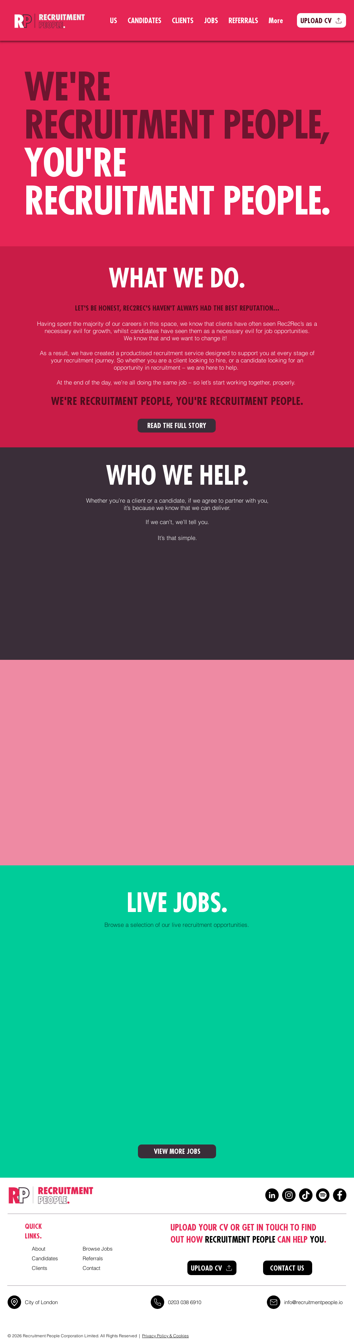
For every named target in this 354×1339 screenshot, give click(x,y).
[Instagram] (289, 1195)
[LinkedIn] (272, 1195)
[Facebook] (339, 1195)
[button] (321, 20)
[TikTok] (306, 1195)
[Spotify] (322, 1195)
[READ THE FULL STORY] (177, 426)
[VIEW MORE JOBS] (177, 1151)
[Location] (14, 1302)
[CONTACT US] (287, 1268)
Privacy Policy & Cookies (165, 1335)
